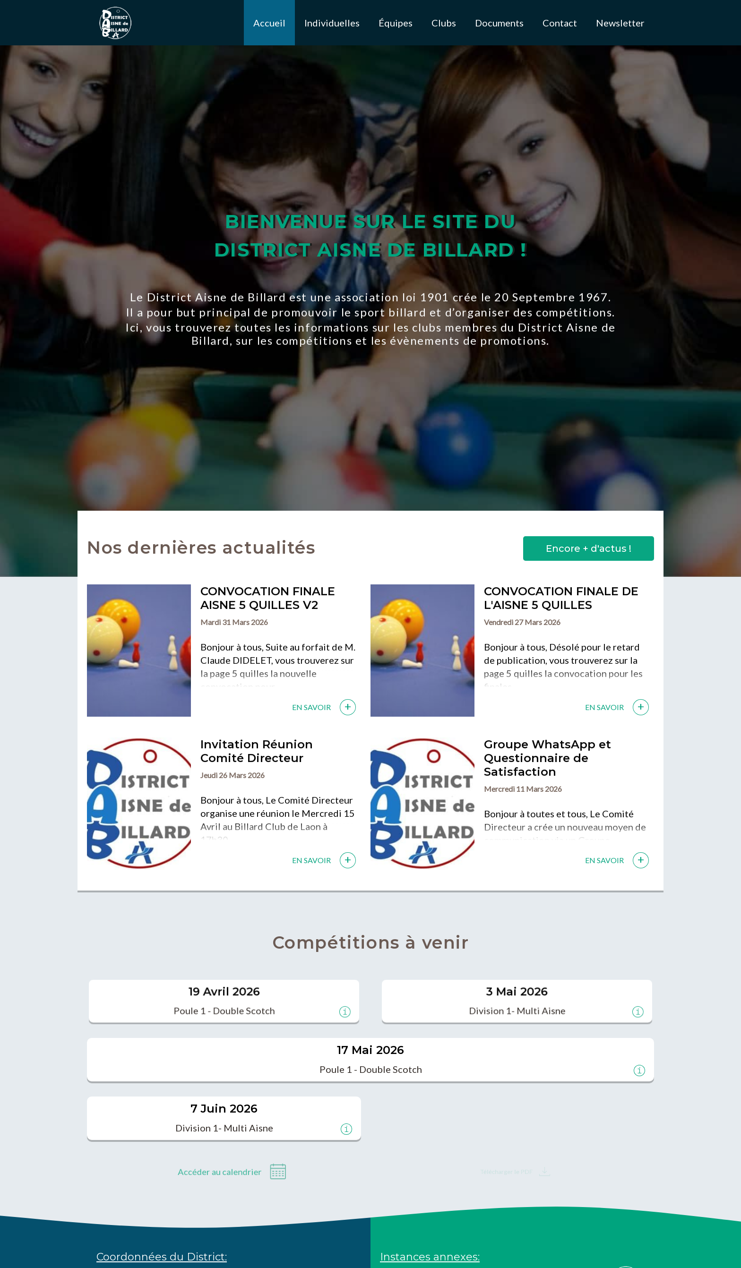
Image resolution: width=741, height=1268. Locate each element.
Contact (560, 22)
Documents (499, 22)
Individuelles (332, 22)
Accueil (269, 22)
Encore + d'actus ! (588, 548)
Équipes (396, 22)
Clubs (443, 22)
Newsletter (620, 22)
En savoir (311, 707)
